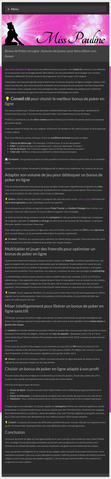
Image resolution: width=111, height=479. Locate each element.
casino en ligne (84, 199)
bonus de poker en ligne (20, 69)
